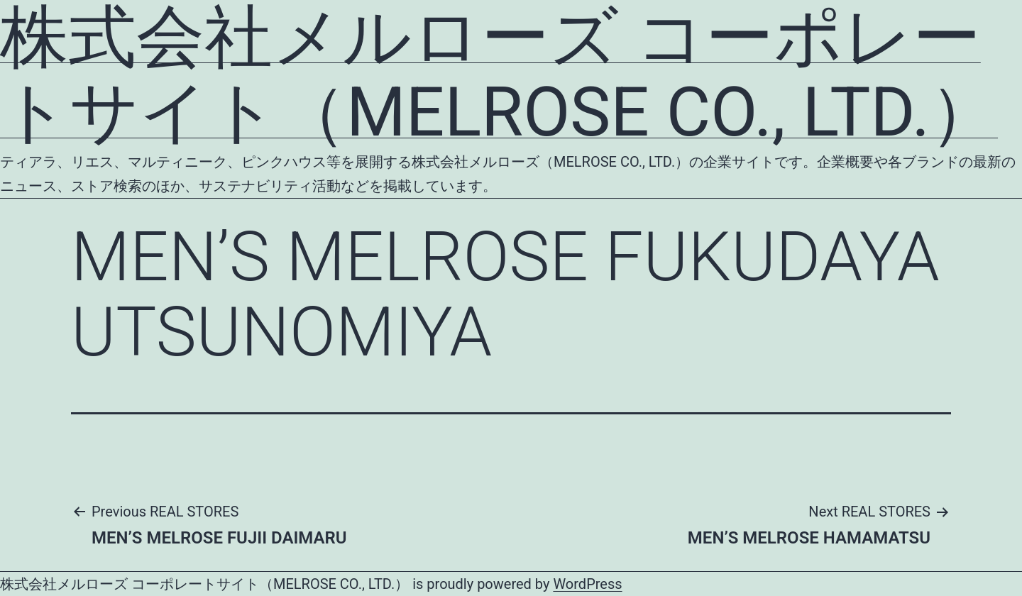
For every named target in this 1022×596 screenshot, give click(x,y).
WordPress (587, 583)
